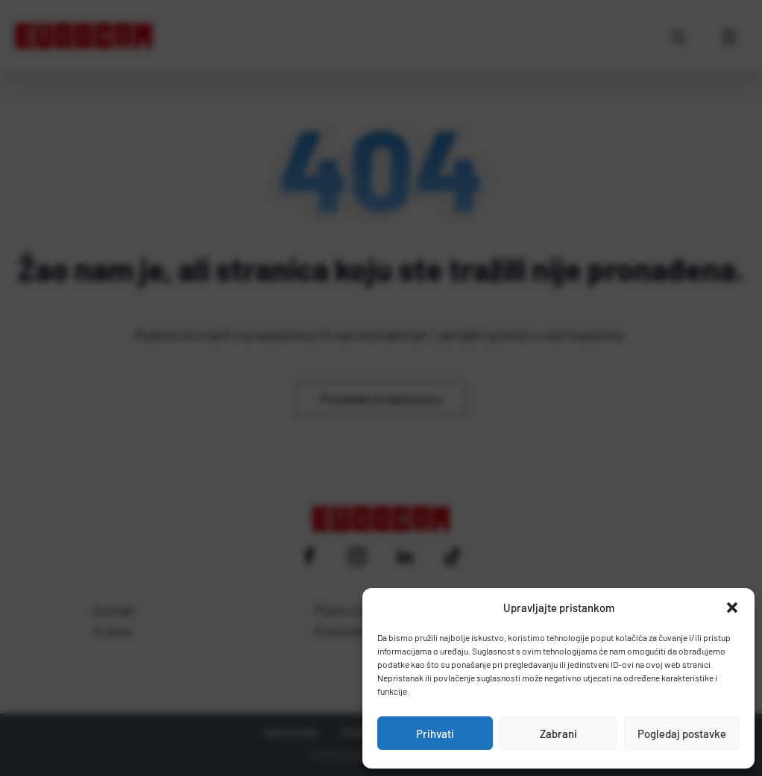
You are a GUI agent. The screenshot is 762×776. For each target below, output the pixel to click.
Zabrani (558, 733)
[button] (732, 607)
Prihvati (435, 733)
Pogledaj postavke (681, 733)
